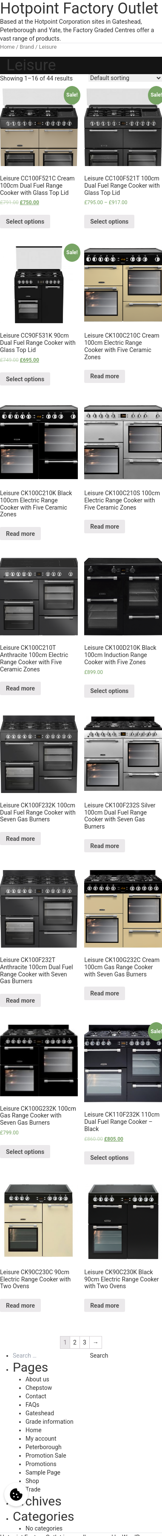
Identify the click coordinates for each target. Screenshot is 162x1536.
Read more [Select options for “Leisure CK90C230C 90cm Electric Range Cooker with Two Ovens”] (20, 1305)
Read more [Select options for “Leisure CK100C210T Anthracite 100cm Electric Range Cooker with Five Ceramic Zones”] (20, 688)
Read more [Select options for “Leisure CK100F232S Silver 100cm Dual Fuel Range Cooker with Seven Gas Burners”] (104, 846)
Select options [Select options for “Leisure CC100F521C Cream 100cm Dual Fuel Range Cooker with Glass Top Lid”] (25, 221)
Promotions (41, 1464)
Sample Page (43, 1472)
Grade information (50, 1421)
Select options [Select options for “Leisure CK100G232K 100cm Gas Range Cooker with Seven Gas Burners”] (25, 1151)
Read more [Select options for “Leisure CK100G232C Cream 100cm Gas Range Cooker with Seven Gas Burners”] (104, 993)
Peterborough (44, 1447)
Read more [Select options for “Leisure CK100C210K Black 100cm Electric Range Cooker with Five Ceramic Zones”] (20, 533)
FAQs (33, 1404)
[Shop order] (125, 78)
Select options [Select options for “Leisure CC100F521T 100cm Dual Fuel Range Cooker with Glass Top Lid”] (109, 221)
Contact (36, 1396)
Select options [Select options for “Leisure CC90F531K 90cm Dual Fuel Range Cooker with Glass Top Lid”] (25, 379)
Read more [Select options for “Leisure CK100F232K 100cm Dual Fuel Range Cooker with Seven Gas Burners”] (20, 838)
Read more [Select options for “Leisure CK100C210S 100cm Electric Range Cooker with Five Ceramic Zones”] (104, 526)
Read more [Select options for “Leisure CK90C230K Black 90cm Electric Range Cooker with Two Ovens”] (104, 1305)
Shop (32, 1481)
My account (41, 1438)
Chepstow (39, 1387)
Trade (33, 1489)
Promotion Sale (46, 1455)
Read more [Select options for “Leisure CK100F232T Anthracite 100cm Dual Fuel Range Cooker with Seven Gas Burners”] (20, 1000)
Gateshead (40, 1413)
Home (7, 47)
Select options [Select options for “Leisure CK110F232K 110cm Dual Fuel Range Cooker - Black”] (109, 1157)
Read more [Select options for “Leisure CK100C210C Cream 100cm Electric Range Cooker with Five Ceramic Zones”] (104, 376)
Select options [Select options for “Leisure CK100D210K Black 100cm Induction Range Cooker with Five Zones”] (109, 691)
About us (37, 1379)
